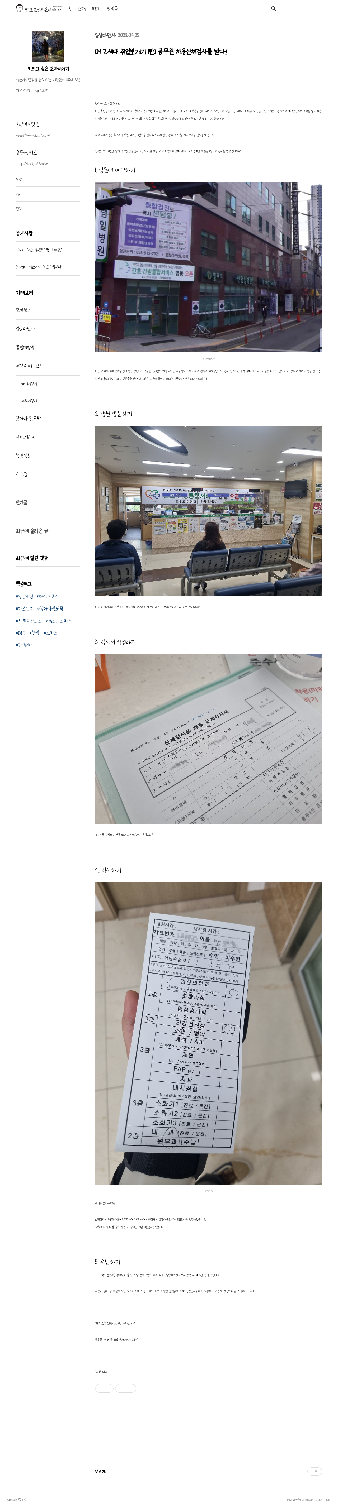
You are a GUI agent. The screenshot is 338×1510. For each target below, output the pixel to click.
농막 (36, 632)
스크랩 (21, 474)
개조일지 (25, 608)
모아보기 (23, 310)
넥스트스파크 (60, 620)
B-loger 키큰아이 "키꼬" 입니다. (39, 267)
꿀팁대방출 (25, 347)
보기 (315, 1471)
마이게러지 (25, 437)
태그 (96, 8)
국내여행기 (28, 384)
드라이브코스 (30, 620)
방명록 (112, 8)
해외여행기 (28, 401)
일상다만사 (105, 35)
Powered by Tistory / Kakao (316, 1500)
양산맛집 (25, 596)
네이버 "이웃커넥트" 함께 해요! (39, 250)
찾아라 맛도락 (28, 418)
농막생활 (23, 455)
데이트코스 (49, 596)
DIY (21, 632)
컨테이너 (25, 644)
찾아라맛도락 (51, 608)
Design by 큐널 (294, 1500)
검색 (273, 8)
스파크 (52, 632)
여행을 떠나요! (28, 365)
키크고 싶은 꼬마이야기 (48, 68)
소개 (81, 8)
